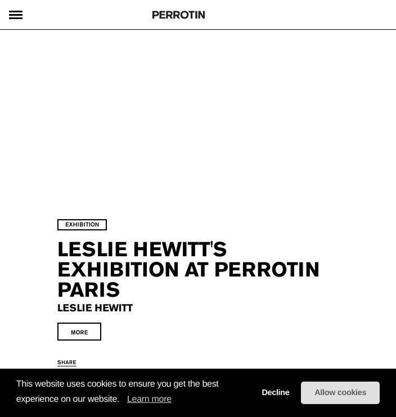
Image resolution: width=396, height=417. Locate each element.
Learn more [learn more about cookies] (149, 399)
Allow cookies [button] (340, 392)
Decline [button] (275, 392)
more (79, 332)
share (66, 362)
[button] (123, 399)
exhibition (82, 224)
